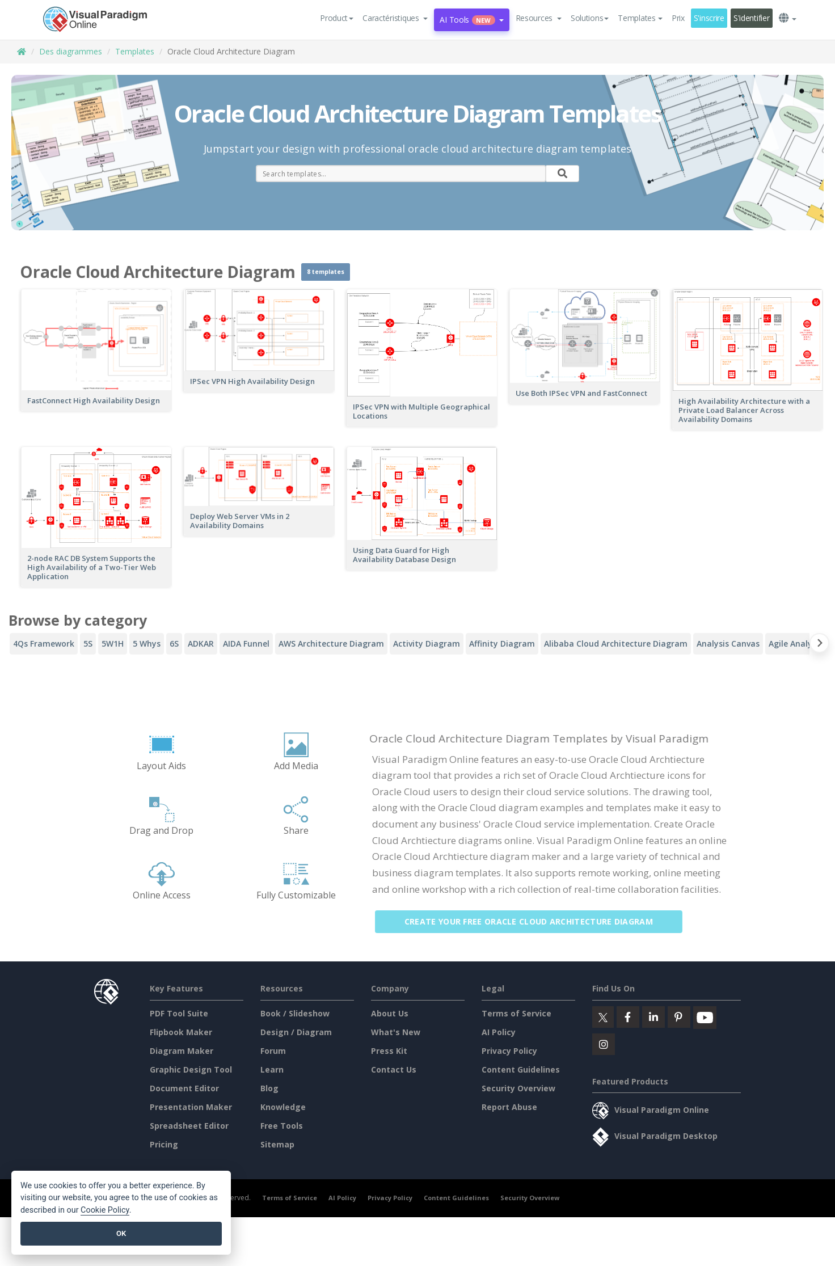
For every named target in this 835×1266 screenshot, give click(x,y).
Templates (134, 51)
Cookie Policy (105, 1210)
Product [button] (336, 17)
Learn (272, 1069)
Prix (678, 17)
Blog (269, 1088)
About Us (389, 1013)
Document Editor (184, 1088)
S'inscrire (709, 17)
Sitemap (277, 1144)
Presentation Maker (191, 1107)
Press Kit (389, 1050)
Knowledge (283, 1107)
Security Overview (518, 1088)
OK (121, 1233)
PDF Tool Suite (179, 1013)
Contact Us (393, 1069)
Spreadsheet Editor (189, 1125)
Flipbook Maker (181, 1032)
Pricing (164, 1144)
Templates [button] (640, 17)
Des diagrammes (70, 51)
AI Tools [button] (471, 19)
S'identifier (751, 17)
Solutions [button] (590, 17)
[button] (395, 18)
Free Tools (281, 1125)
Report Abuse (509, 1107)
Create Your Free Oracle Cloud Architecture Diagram (535, 921)
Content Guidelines (521, 1069)
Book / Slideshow (295, 1013)
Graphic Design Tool (191, 1069)
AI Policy (499, 1032)
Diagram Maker (181, 1050)
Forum (273, 1050)
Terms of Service (516, 1013)
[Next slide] (819, 645)
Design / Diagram (296, 1032)
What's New (395, 1032)
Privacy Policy (509, 1050)
